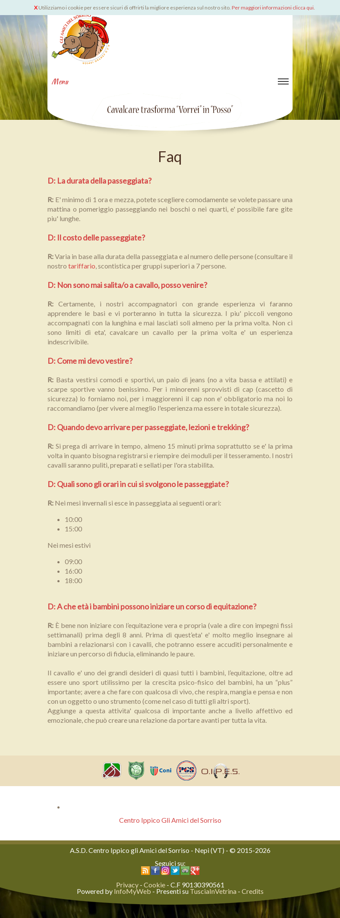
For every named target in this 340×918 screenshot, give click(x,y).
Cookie (154, 885)
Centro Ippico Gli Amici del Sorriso (170, 820)
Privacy (127, 885)
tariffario (81, 266)
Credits (253, 891)
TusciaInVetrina (213, 891)
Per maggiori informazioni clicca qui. (273, 7)
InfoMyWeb (132, 891)
